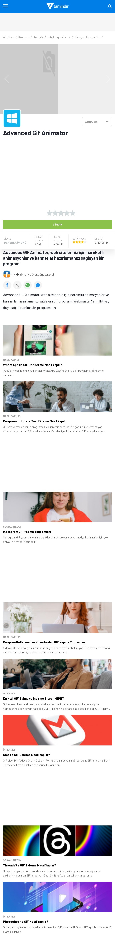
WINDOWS (91, 121)
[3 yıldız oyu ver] (61, 213)
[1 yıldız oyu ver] (49, 213)
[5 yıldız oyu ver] (72, 213)
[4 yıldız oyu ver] (67, 213)
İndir (57, 224)
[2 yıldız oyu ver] (55, 213)
